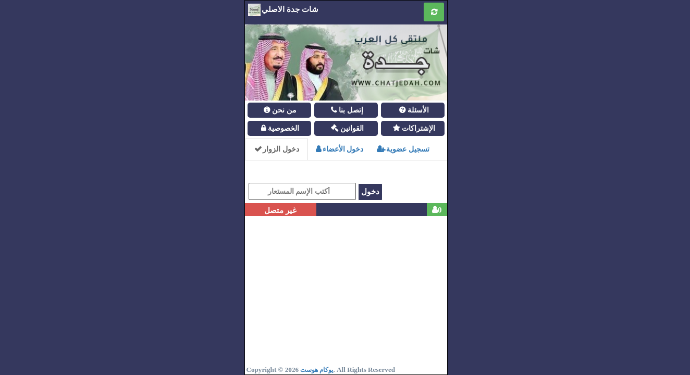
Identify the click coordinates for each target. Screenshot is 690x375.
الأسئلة (417, 110)
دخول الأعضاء (339, 149)
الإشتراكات (417, 128)
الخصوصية (282, 128)
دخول (370, 192)
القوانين (351, 128)
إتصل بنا (350, 110)
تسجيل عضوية (403, 149)
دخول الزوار (276, 149)
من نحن (283, 110)
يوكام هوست (316, 369)
